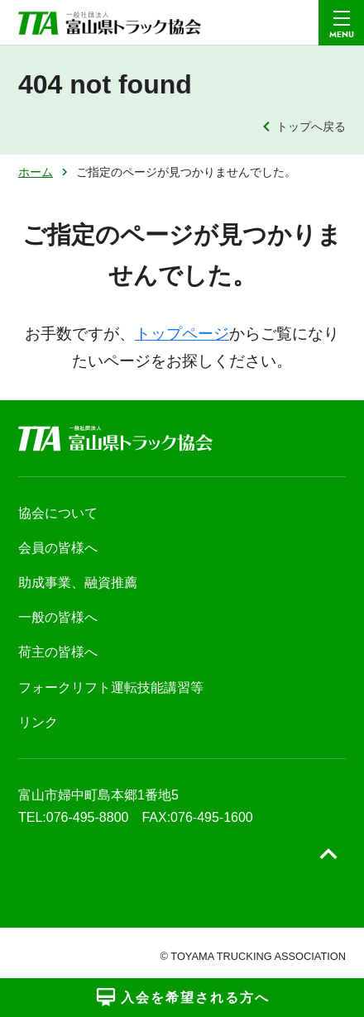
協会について (58, 513)
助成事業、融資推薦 (77, 582)
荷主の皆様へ (58, 652)
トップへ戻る (311, 126)
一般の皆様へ (58, 617)
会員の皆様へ (58, 548)
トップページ (182, 333)
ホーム (35, 172)
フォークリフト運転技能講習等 (111, 687)
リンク (38, 722)
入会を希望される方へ (182, 997)
